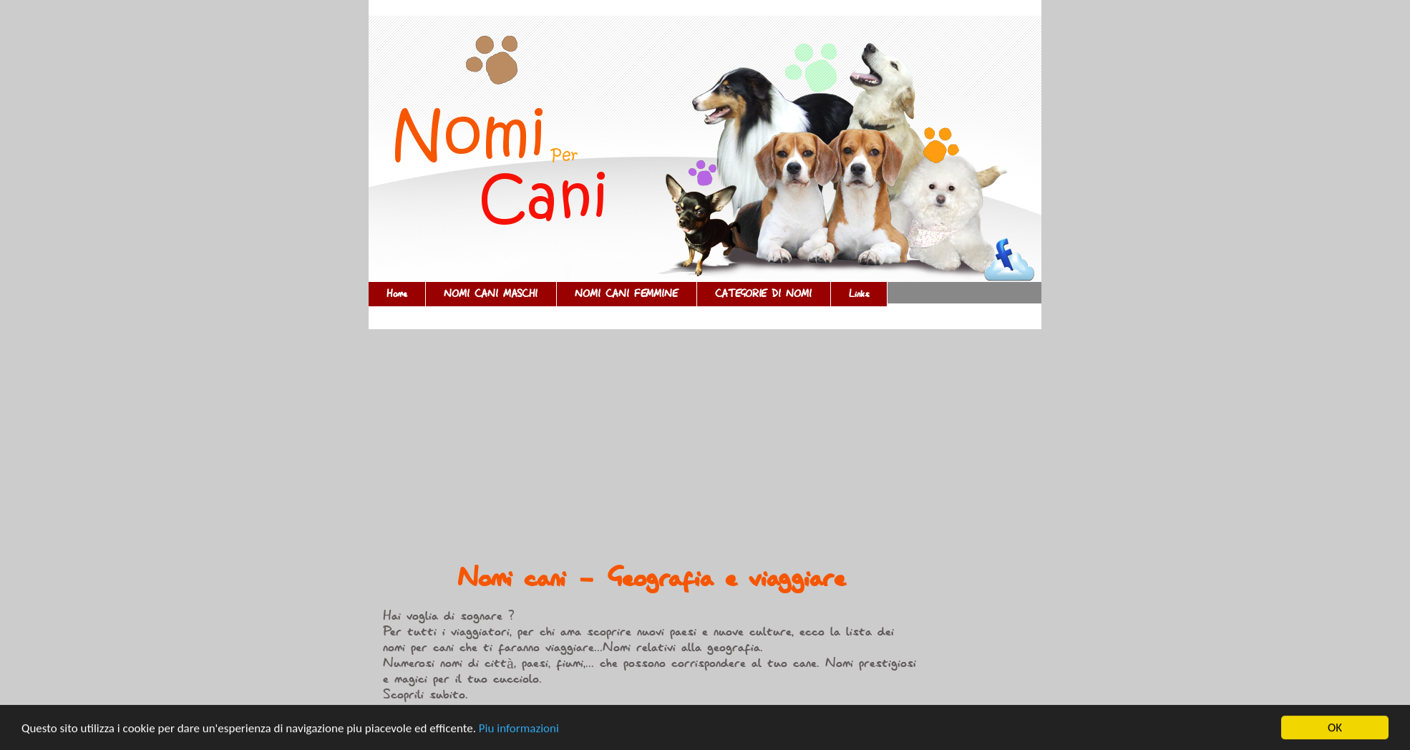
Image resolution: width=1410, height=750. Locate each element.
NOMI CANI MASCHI (491, 294)
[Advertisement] (651, 450)
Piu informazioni (519, 728)
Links (859, 294)
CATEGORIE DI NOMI (763, 294)
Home (396, 294)
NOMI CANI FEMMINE (627, 294)
